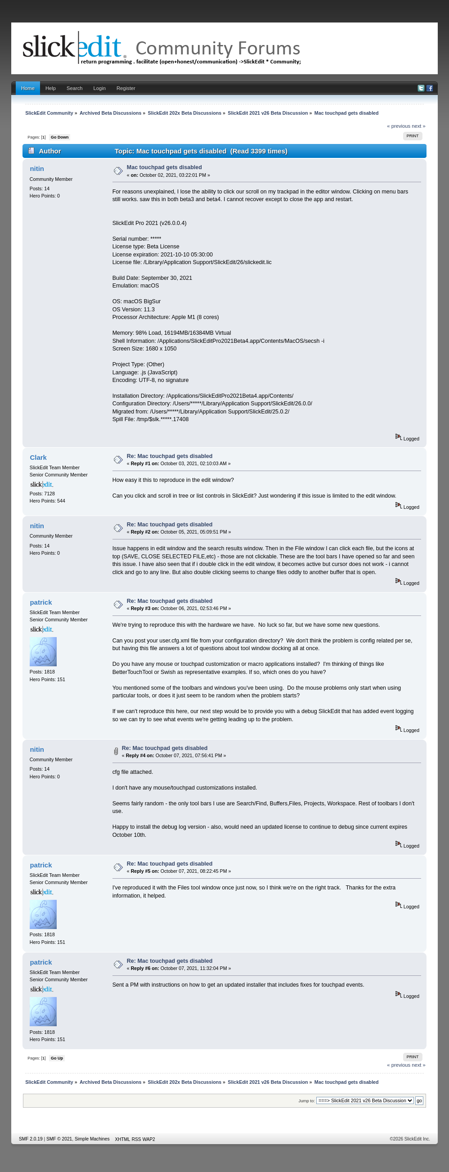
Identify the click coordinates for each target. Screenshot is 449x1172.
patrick (41, 602)
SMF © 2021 (59, 1138)
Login (100, 88)
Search (75, 88)
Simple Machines (92, 1138)
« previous (398, 126)
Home (28, 88)
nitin (37, 168)
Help (50, 88)
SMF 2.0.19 (31, 1138)
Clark (38, 457)
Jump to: (306, 1100)
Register (126, 88)
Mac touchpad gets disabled (164, 167)
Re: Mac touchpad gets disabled (170, 456)
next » (419, 126)
